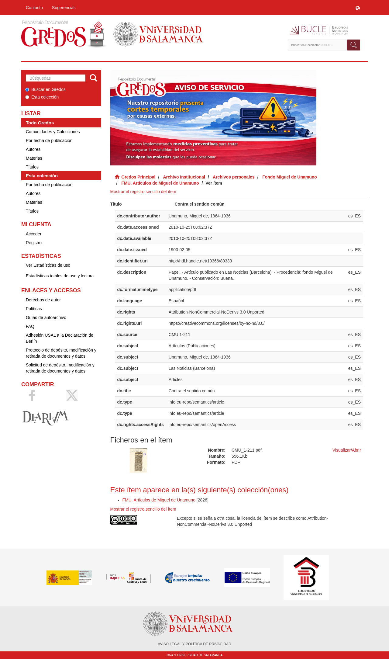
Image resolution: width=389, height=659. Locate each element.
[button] (357, 7)
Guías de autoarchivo (46, 317)
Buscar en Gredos (45, 89)
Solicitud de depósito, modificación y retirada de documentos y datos (60, 367)
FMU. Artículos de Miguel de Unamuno (160, 183)
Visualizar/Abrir (346, 450)
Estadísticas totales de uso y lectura (60, 275)
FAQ (30, 326)
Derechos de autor (43, 299)
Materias (34, 158)
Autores (33, 149)
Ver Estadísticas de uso (48, 265)
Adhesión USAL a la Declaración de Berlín (59, 338)
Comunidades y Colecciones (53, 131)
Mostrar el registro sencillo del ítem (143, 191)
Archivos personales (234, 177)
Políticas (34, 308)
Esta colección (42, 97)
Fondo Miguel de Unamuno (289, 177)
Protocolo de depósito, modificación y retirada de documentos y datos (61, 353)
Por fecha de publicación (49, 140)
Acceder (33, 233)
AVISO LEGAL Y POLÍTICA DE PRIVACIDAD (194, 644)
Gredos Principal (138, 177)
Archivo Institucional (184, 177)
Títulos (32, 167)
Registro (34, 242)
